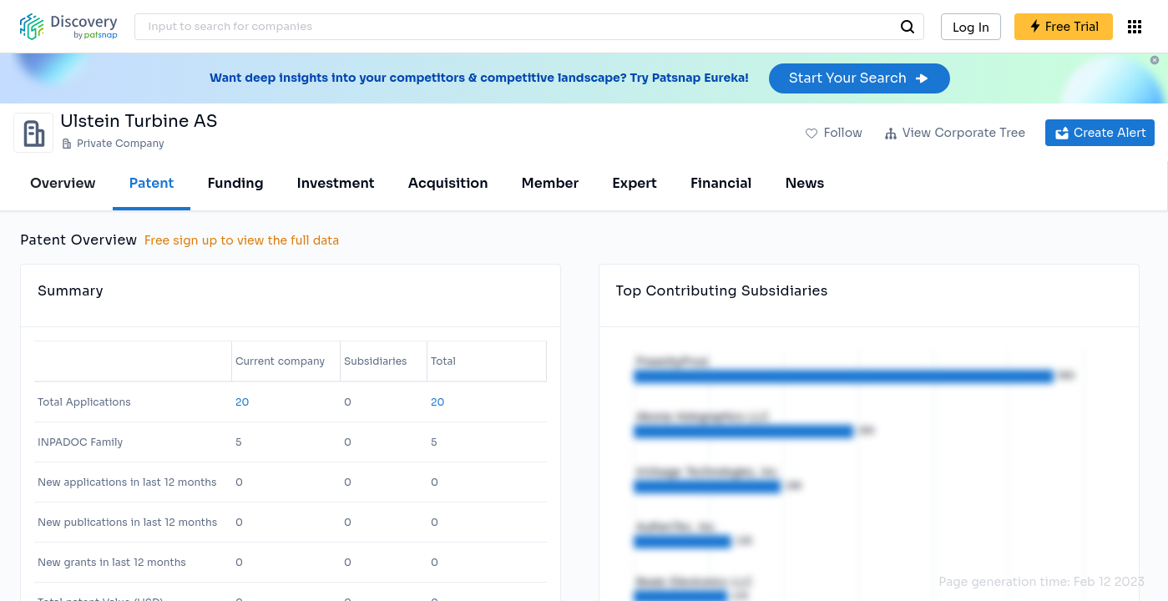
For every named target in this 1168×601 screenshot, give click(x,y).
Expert (634, 183)
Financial (720, 183)
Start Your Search (859, 78)
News (804, 183)
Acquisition (448, 183)
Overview (63, 183)
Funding (235, 183)
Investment (336, 183)
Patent (151, 183)
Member (550, 183)
